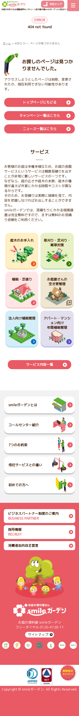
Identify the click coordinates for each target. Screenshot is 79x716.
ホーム (7, 43)
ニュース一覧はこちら (39, 128)
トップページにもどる (39, 102)
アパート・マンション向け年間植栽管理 (57, 323)
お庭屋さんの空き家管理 (57, 281)
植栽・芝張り (22, 279)
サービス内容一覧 (39, 364)
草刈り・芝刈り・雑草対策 (57, 242)
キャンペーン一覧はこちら (39, 115)
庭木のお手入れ (22, 240)
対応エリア (56, 4)
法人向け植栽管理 (21, 318)
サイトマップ (38, 634)
